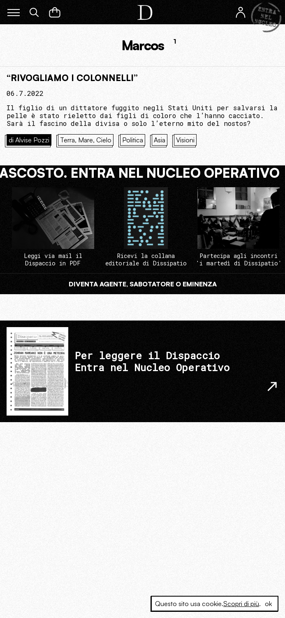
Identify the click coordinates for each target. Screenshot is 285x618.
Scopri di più (241, 603)
